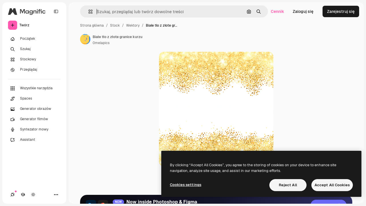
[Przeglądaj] (34, 69)
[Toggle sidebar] (56, 11)
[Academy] (22, 194)
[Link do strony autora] (85, 39)
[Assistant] (34, 139)
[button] (88, 11)
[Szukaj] (34, 49)
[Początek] (34, 38)
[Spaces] (34, 98)
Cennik (277, 11)
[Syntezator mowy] (34, 129)
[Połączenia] (12, 194)
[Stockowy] (34, 59)
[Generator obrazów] (34, 109)
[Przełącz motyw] (33, 194)
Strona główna (92, 25)
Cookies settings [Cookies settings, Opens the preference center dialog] (185, 184)
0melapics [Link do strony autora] (101, 43)
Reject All (288, 185)
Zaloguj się (303, 11)
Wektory (133, 25)
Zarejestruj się (341, 11)
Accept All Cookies (332, 185)
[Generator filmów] (34, 119)
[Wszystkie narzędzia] (34, 88)
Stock (115, 25)
